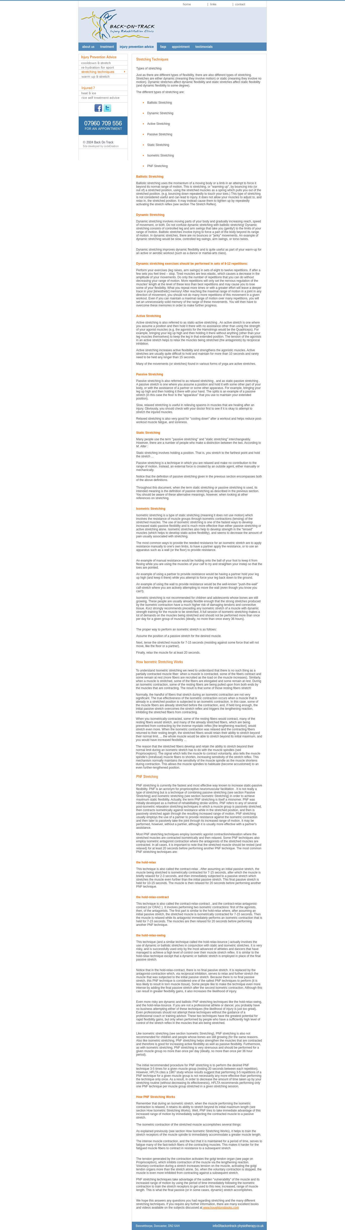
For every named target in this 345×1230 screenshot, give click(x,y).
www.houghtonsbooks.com (220, 1207)
